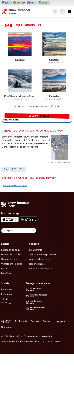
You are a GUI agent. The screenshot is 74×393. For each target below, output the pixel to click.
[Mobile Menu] (69, 11)
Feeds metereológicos (41, 268)
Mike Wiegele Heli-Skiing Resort (19, 96)
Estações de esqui (10, 249)
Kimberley (54, 59)
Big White (20, 59)
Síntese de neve (9, 259)
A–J (5, 169)
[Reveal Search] (55, 11)
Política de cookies (51, 341)
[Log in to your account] (62, 11)
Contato (47, 321)
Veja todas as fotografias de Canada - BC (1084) (37, 106)
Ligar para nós (62, 321)
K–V (13, 169)
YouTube (6, 303)
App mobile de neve (39, 259)
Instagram (6, 294)
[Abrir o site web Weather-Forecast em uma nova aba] (44, 3)
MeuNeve (6, 273)
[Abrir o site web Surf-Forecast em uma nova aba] (6, 3)
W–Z (21, 169)
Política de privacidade (28, 341)
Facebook (6, 289)
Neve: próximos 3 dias (61, 162)
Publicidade (21, 321)
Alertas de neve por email (42, 254)
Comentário (7, 327)
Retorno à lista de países (15, 185)
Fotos (4, 268)
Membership (35, 249)
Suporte (35, 321)
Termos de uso (8, 341)
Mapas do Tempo (10, 254)
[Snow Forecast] (16, 11)
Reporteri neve (37, 263)
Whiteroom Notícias (11, 263)
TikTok (4, 298)
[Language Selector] (18, 230)
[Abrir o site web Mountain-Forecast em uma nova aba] (19, 3)
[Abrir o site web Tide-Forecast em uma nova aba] (32, 3)
